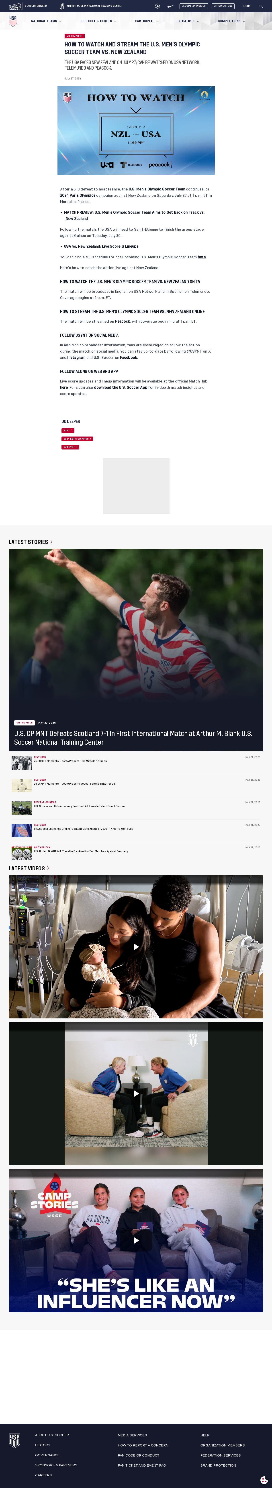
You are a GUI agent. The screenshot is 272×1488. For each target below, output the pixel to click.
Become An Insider (194, 6)
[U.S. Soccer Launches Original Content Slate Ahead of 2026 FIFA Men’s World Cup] (22, 830)
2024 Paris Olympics (78, 195)
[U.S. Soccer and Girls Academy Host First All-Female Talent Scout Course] (22, 808)
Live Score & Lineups (120, 246)
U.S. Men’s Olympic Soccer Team (157, 189)
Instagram (76, 357)
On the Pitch (74, 36)
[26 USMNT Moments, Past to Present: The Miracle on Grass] (22, 763)
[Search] (261, 6)
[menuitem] (46, 21)
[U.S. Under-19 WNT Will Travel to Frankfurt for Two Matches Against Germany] (22, 853)
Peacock (122, 321)
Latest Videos (29, 868)
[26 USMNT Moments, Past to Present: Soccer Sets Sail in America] (22, 785)
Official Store (223, 6)
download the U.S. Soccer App (120, 387)
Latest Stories (30, 542)
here (202, 257)
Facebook (128, 357)
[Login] (247, 6)
